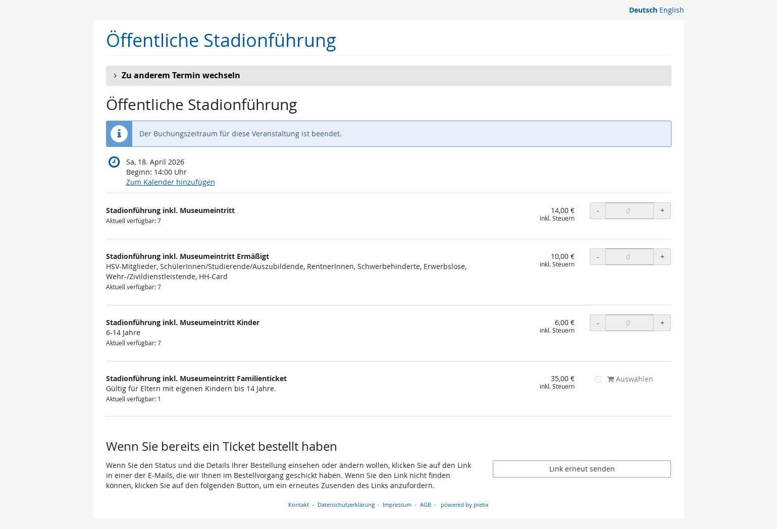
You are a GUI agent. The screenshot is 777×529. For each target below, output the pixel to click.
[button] (389, 75)
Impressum (397, 504)
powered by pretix (465, 504)
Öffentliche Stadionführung (221, 40)
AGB (425, 504)
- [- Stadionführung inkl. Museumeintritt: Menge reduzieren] (598, 210)
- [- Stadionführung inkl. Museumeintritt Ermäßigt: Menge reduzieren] (598, 256)
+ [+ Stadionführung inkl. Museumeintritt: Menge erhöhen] (662, 210)
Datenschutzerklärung (346, 504)
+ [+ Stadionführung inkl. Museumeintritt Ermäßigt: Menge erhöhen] (662, 256)
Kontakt (298, 504)
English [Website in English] (671, 10)
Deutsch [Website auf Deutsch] (643, 10)
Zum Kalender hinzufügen (170, 182)
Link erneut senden (582, 468)
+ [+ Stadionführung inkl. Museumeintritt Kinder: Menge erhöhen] (662, 323)
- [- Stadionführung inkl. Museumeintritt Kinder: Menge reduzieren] (598, 323)
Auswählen (624, 379)
